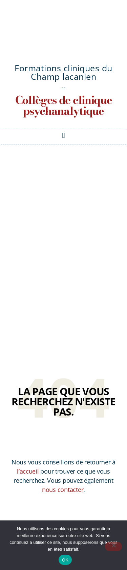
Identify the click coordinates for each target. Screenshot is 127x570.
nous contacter (62, 489)
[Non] (113, 546)
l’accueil (28, 471)
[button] (63, 135)
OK (65, 560)
